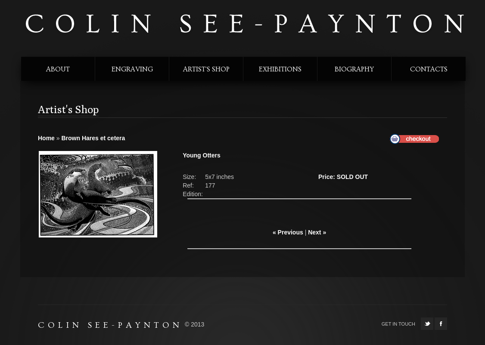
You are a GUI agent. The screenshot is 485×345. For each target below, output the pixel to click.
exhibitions (280, 69)
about (58, 69)
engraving (132, 69)
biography (354, 69)
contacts (429, 69)
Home (46, 138)
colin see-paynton (243, 24)
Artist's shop (206, 69)
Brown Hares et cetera (93, 138)
